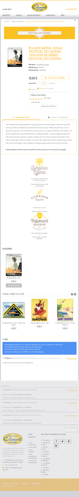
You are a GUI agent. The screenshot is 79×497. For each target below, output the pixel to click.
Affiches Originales (33, 15)
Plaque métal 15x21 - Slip (40, 323)
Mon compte (8, 9)
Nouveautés (6, 15)
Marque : (32, 65)
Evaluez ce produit (48, 106)
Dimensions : (34, 70)
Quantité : (33, 83)
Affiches (18, 15)
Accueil (6, 21)
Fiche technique (58, 117)
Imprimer (34, 89)
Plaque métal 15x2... (14, 278)
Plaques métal (50, 15)
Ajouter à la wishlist (47, 89)
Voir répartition (35, 102)
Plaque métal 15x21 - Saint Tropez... (65, 324)
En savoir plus (21, 117)
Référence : (34, 67)
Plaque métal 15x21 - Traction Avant (14, 324)
